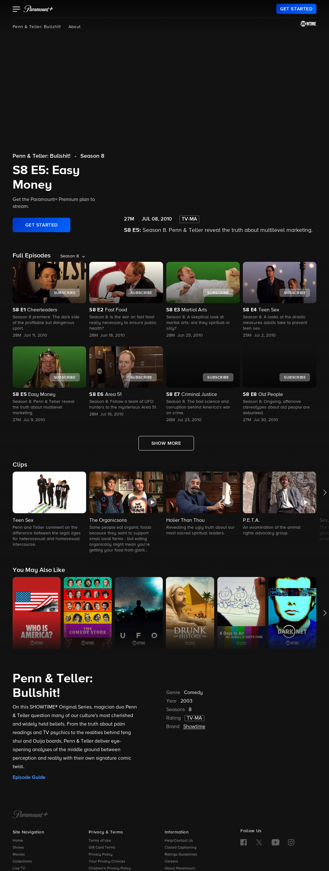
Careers (171, 861)
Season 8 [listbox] (69, 256)
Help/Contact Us (179, 841)
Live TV (19, 868)
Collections (22, 861)
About (74, 27)
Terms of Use (100, 841)
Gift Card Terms (102, 848)
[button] (16, 10)
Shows (18, 848)
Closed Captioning (181, 848)
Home (18, 841)
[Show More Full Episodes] (166, 443)
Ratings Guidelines (181, 854)
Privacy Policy (101, 854)
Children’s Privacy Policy (110, 868)
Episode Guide (29, 777)
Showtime (194, 726)
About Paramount (180, 868)
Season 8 (92, 156)
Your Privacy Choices (107, 861)
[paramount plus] (38, 8)
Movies (19, 854)
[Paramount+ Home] (30, 815)
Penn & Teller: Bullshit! (37, 27)
